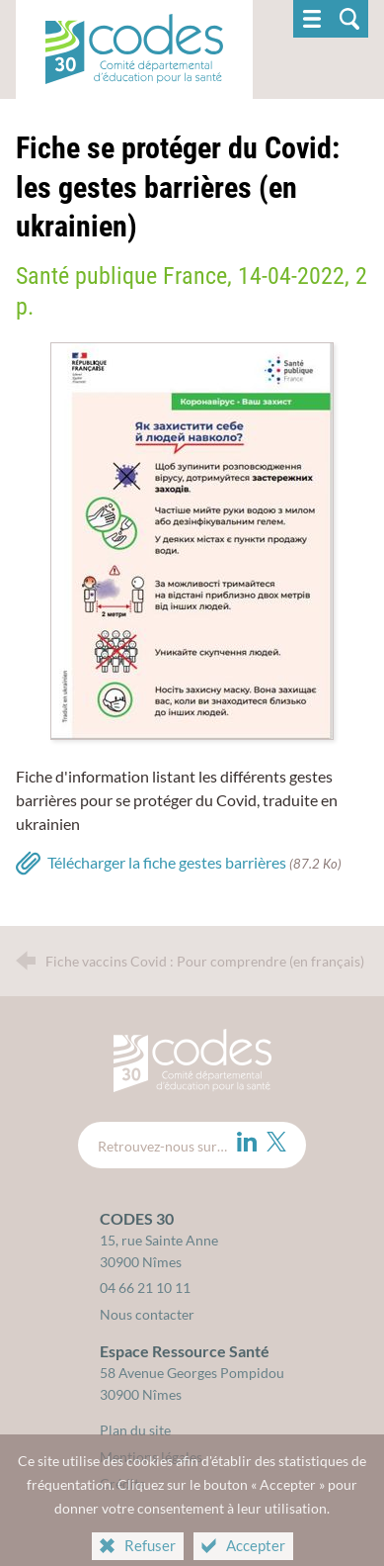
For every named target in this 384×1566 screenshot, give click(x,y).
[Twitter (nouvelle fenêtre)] (276, 1141)
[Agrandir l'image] (192, 538)
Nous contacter (147, 1314)
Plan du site (135, 1430)
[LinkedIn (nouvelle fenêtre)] (247, 1141)
